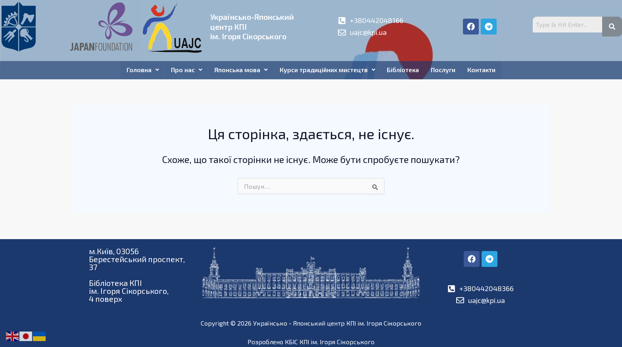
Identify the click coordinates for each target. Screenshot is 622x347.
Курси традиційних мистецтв (327, 70)
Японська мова (240, 70)
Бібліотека (404, 70)
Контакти (483, 70)
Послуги (444, 70)
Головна (141, 70)
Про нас (186, 70)
